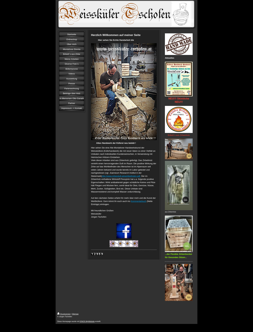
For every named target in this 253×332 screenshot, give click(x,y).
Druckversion (64, 314)
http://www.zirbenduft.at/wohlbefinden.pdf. (121, 176)
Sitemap (75, 314)
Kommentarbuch (138, 201)
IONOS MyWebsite (87, 321)
